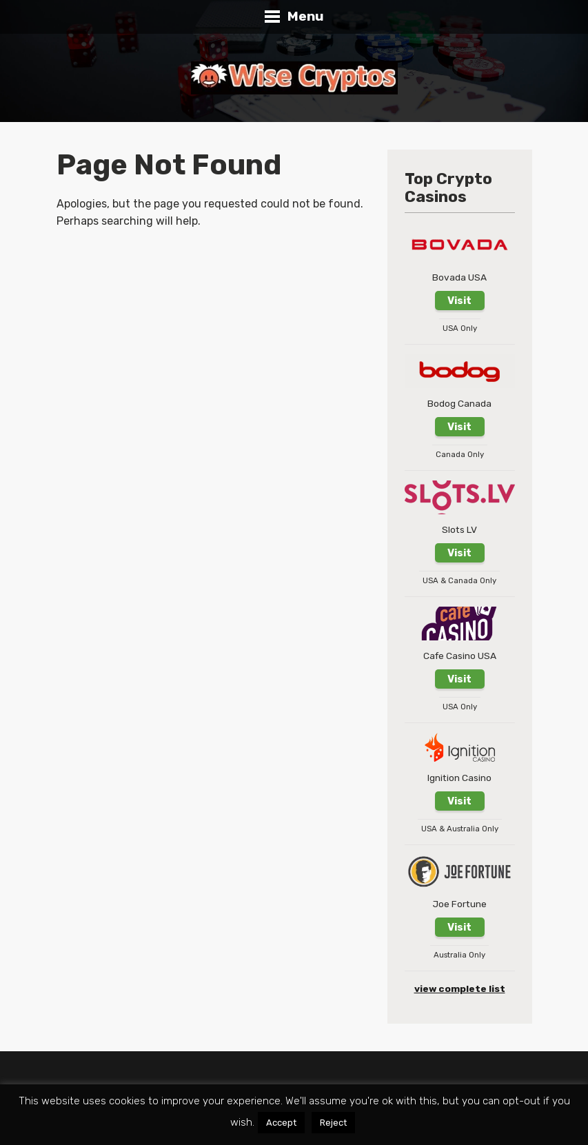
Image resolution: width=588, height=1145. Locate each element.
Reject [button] (333, 1122)
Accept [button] (281, 1122)
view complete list (459, 988)
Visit (459, 300)
